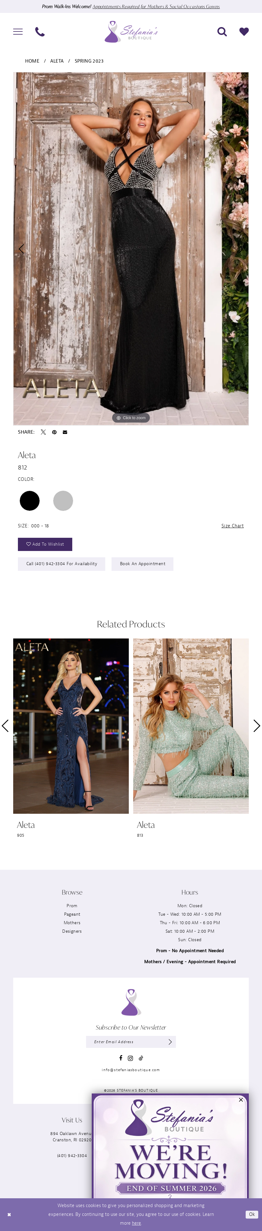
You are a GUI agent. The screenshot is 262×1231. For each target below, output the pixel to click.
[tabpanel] (131, 248)
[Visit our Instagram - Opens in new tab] (130, 1058)
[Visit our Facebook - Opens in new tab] (120, 1058)
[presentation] (71, 726)
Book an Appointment (143, 563)
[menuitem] (18, 32)
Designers (72, 931)
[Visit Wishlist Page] (244, 32)
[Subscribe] (170, 1042)
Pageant (72, 914)
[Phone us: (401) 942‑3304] (40, 32)
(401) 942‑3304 (72, 1155)
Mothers (72, 922)
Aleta (56, 61)
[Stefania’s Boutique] (131, 31)
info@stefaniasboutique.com (131, 1069)
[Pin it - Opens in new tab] (54, 432)
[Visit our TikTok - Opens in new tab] (141, 1058)
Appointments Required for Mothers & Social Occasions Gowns (156, 6)
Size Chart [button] (232, 526)
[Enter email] (131, 1042)
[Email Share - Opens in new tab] (65, 432)
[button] (18, 32)
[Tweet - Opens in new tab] (43, 432)
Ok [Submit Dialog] (252, 1214)
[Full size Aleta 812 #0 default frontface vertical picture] (131, 248)
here (136, 1223)
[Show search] (222, 32)
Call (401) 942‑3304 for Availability (61, 563)
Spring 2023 (89, 61)
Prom (72, 905)
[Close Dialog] (9, 1214)
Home (32, 61)
